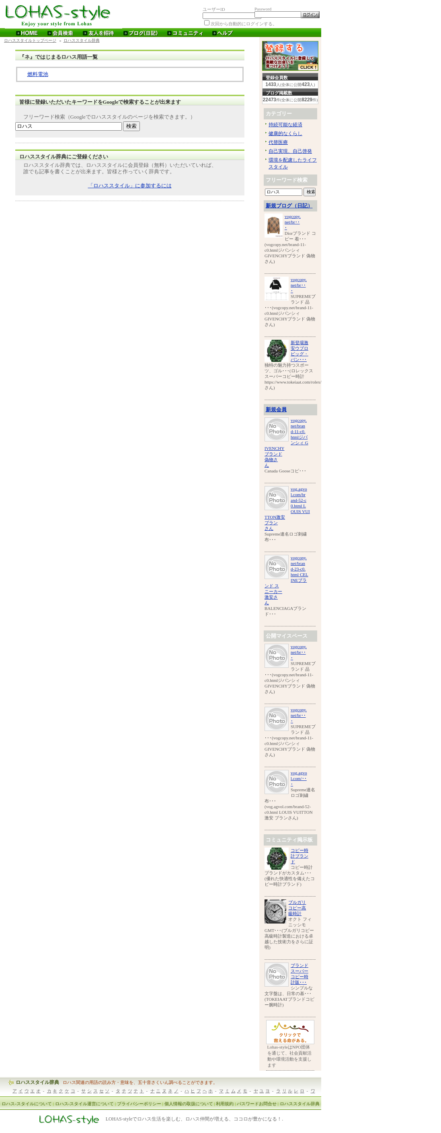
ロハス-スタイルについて (27, 1103)
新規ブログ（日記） (289, 206)
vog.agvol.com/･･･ (299, 778)
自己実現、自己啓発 (290, 151)
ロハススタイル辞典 (82, 40)
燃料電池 (37, 74)
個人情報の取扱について (188, 1103)
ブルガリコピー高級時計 (297, 908)
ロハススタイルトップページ (30, 40)
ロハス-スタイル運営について (84, 1103)
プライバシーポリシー (139, 1103)
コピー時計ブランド (299, 856)
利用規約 (225, 1103)
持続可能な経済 (285, 124)
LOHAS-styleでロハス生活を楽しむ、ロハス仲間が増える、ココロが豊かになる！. (194, 1119)
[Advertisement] (130, 219)
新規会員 (276, 409)
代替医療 (278, 142)
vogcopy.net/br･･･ (293, 222)
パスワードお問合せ (257, 1103)
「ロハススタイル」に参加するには (130, 186)
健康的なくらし (285, 133)
